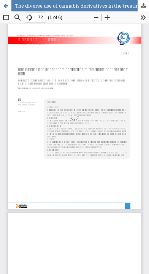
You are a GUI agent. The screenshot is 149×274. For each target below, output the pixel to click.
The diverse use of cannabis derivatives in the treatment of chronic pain (82, 5)
